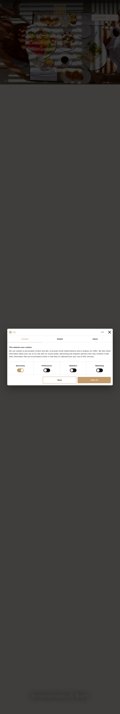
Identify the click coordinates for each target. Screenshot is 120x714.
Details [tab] (60, 339)
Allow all (94, 380)
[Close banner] (109, 332)
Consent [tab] (24, 339)
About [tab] (95, 339)
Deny (60, 380)
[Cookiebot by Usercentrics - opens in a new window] (93, 332)
